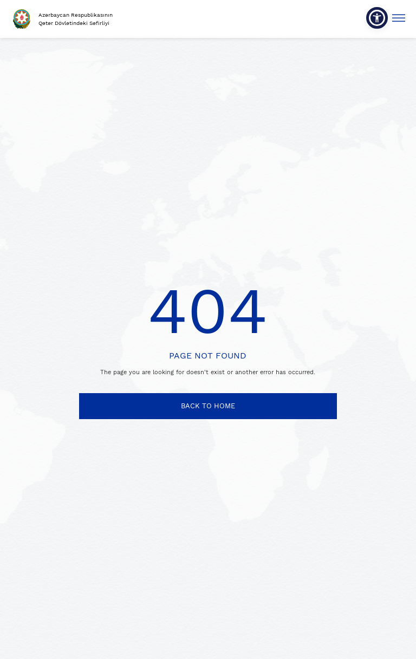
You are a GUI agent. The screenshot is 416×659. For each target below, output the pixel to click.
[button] (377, 18)
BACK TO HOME (208, 406)
